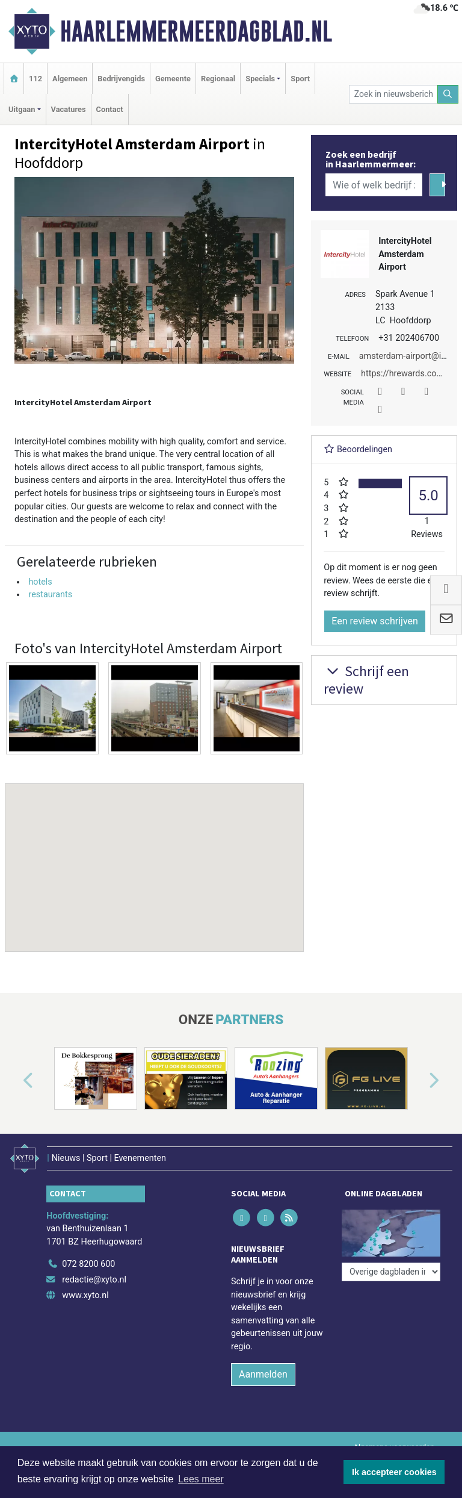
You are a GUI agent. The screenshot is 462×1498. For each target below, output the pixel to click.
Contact (109, 109)
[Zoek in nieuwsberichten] (393, 94)
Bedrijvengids (121, 78)
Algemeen (69, 78)
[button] (154, 856)
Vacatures (68, 109)
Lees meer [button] (201, 1479)
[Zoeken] (448, 94)
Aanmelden (263, 1374)
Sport (300, 78)
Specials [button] (260, 78)
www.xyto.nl (85, 1295)
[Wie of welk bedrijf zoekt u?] (373, 184)
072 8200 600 (88, 1264)
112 (35, 78)
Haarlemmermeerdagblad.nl (196, 31)
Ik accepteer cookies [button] (394, 1472)
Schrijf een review (366, 680)
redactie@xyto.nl (94, 1280)
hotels (40, 582)
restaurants (50, 594)
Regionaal (218, 78)
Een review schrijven (374, 621)
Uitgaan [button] (21, 109)
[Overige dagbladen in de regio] (391, 1272)
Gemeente (173, 78)
